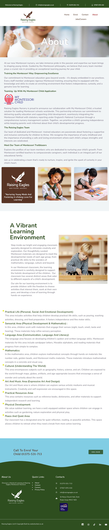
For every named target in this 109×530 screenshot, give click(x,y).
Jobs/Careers (81, 19)
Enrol (75, 14)
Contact (85, 14)
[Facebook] (82, 524)
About (95, 14)
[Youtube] (105, 524)
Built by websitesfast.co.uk (33, 524)
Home (66, 14)
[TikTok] (94, 524)
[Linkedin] (100, 524)
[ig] (88, 524)
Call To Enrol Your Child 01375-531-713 (28, 452)
